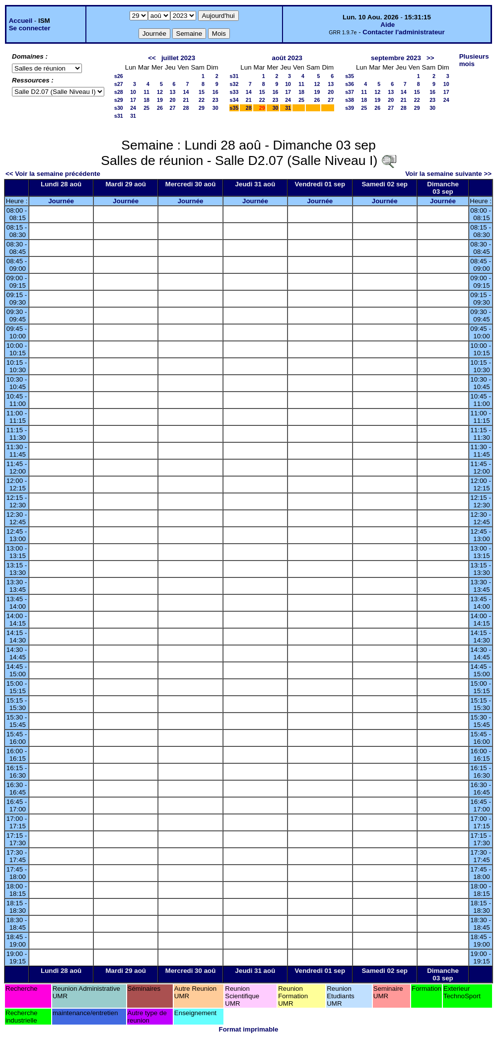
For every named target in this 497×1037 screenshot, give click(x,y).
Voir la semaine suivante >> (448, 173)
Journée (61, 201)
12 (160, 92)
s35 (234, 108)
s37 (349, 92)
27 (173, 108)
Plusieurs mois (474, 60)
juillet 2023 (178, 58)
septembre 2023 (396, 58)
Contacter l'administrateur (403, 32)
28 (186, 108)
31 (133, 116)
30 (215, 108)
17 (133, 100)
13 (173, 92)
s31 (118, 116)
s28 (118, 92)
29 (202, 108)
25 (146, 108)
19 (160, 100)
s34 (234, 100)
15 (202, 92)
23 (215, 100)
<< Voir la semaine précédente (52, 173)
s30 (118, 108)
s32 (234, 84)
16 (215, 92)
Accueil (20, 20)
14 (186, 92)
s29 (118, 100)
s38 (349, 100)
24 (133, 108)
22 (202, 100)
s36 (349, 84)
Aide (387, 24)
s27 (118, 84)
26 (160, 108)
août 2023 (287, 58)
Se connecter (30, 28)
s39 (349, 108)
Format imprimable (249, 1029)
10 (133, 92)
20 (173, 100)
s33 (234, 92)
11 (146, 92)
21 (186, 100)
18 (146, 100)
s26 (118, 76)
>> (430, 58)
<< (152, 58)
